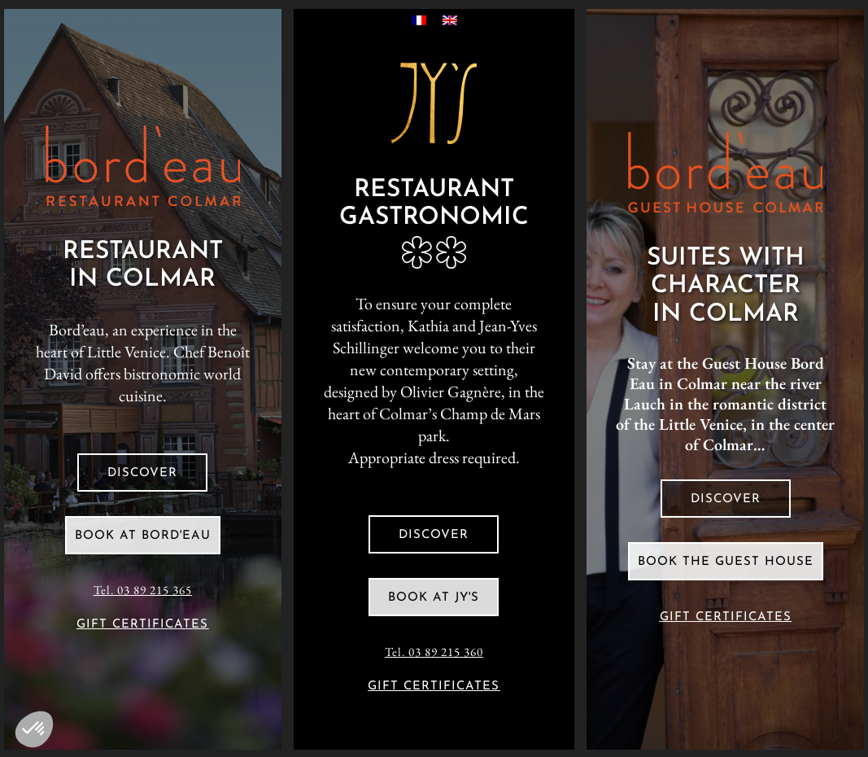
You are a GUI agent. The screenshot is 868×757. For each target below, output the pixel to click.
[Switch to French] (418, 19)
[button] (34, 729)
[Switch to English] (449, 19)
